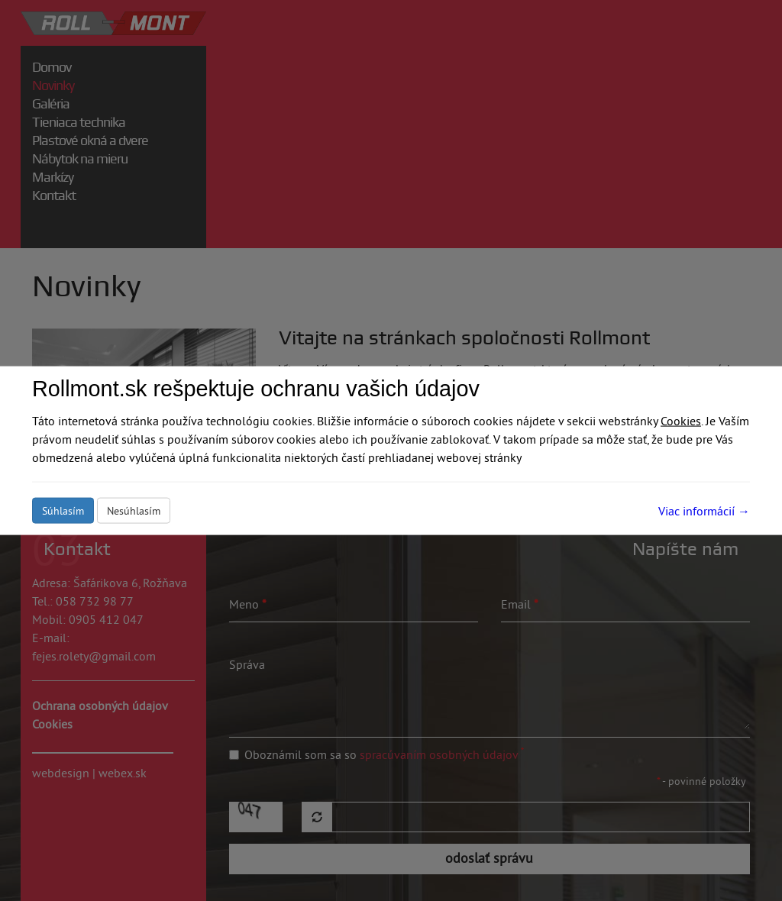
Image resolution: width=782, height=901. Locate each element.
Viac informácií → (704, 510)
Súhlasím (63, 510)
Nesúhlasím (133, 510)
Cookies (681, 420)
